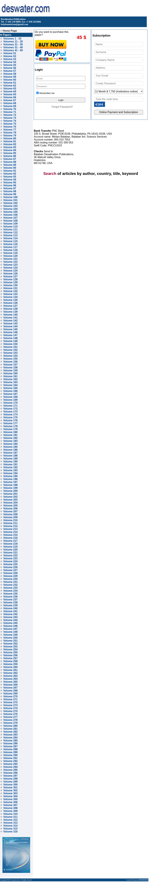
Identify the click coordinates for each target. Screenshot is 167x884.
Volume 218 (10, 543)
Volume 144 (10, 326)
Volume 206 (10, 508)
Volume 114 (10, 238)
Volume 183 (10, 441)
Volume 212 (10, 526)
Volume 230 (10, 579)
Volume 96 (9, 185)
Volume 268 (10, 690)
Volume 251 (10, 640)
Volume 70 (9, 109)
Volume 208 (10, 514)
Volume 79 (9, 135)
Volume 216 (10, 537)
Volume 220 (10, 549)
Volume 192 (10, 467)
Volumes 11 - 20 (13, 41)
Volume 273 (10, 705)
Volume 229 (10, 576)
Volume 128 (10, 279)
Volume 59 (9, 76)
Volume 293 (10, 764)
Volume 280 (10, 725)
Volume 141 (10, 317)
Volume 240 (10, 608)
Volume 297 (10, 775)
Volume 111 (10, 229)
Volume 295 (10, 769)
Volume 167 (10, 394)
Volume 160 (10, 373)
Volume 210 (10, 520)
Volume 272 (10, 702)
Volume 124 (10, 267)
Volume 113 (10, 235)
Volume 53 (9, 59)
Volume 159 (10, 370)
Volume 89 (9, 164)
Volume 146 (10, 332)
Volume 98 (9, 191)
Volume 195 (10, 476)
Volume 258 (10, 661)
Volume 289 (10, 752)
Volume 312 (10, 819)
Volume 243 (10, 617)
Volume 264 (10, 678)
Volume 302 (10, 790)
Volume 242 (10, 614)
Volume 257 (10, 658)
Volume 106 (10, 214)
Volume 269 (10, 693)
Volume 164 (10, 385)
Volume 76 (9, 126)
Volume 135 (10, 300)
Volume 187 (10, 452)
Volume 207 (10, 511)
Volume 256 (10, 655)
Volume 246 (10, 626)
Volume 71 (9, 112)
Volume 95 (9, 182)
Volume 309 (10, 811)
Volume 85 (9, 153)
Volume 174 (10, 414)
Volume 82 (9, 144)
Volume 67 (9, 100)
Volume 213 (10, 529)
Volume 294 (10, 767)
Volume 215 (10, 535)
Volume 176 (10, 420)
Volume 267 (10, 687)
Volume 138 (10, 308)
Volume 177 (10, 423)
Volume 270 (10, 696)
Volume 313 (10, 822)
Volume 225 (10, 564)
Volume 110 (10, 226)
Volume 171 (10, 405)
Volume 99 (9, 194)
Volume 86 (9, 156)
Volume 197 (10, 482)
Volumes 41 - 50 (13, 50)
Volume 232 (10, 584)
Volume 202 (10, 496)
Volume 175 (10, 417)
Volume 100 (10, 197)
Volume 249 (10, 634)
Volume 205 (10, 505)
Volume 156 (10, 361)
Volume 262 (10, 673)
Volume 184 (10, 443)
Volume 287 (10, 746)
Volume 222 (10, 555)
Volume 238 (10, 602)
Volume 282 (10, 731)
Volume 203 (10, 499)
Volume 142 (10, 320)
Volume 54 (9, 62)
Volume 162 (10, 379)
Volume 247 (10, 629)
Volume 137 (10, 305)
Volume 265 (10, 681)
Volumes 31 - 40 (13, 47)
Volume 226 (10, 567)
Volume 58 (9, 73)
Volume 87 (9, 159)
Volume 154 (10, 355)
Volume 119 (10, 253)
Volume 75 (9, 123)
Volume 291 (10, 758)
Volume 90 (9, 167)
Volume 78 (9, 132)
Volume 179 (10, 429)
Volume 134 (10, 297)
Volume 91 (9, 170)
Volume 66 (9, 97)
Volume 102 (10, 203)
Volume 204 (10, 502)
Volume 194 (10, 473)
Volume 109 (10, 223)
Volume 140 (10, 314)
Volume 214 (10, 532)
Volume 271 (10, 699)
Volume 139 (10, 311)
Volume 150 (10, 344)
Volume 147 (10, 335)
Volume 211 (10, 523)
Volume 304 (10, 796)
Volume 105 (10, 211)
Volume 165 (10, 388)
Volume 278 (10, 720)
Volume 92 (9, 173)
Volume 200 (10, 490)
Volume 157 (10, 364)
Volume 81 (9, 141)
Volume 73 (9, 117)
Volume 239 (10, 605)
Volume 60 (9, 79)
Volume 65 (9, 94)
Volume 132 (10, 291)
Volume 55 (9, 65)
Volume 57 (9, 71)
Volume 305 (10, 799)
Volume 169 (10, 399)
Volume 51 (9, 53)
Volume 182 (10, 438)
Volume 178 (10, 426)
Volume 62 (9, 85)
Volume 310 (10, 814)
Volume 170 (10, 402)
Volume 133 (10, 294)
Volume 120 (10, 256)
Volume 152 (10, 350)
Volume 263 (10, 676)
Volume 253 (10, 646)
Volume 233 (10, 587)
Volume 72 (9, 115)
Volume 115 (10, 241)
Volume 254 (10, 649)
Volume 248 (10, 631)
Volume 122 (10, 261)
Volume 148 (10, 338)
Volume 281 (10, 728)
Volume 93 (9, 176)
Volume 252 (10, 643)
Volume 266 (10, 684)
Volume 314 (10, 825)
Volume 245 (10, 623)
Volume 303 (10, 793)
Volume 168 (10, 396)
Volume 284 (10, 737)
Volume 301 (10, 787)
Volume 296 (10, 772)
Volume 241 (10, 611)
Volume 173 (10, 411)
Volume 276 (10, 714)
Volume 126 (10, 273)
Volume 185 (10, 446)
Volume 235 (10, 593)
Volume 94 (9, 179)
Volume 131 (10, 288)
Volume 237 (10, 599)
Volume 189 (10, 458)
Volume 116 (10, 244)
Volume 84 (9, 150)
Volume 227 (10, 570)
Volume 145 (10, 329)
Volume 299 (10, 781)
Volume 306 (10, 802)
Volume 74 (9, 120)
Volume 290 (10, 755)
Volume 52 (9, 56)
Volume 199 (10, 488)
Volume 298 (10, 778)
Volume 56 (9, 68)
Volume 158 (10, 367)
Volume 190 (10, 461)
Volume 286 (10, 743)
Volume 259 (10, 664)
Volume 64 (9, 91)
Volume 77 (9, 129)
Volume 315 (10, 828)
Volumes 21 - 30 (13, 44)
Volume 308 (10, 808)
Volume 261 (10, 670)
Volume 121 (10, 258)
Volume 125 (10, 270)
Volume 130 (10, 285)
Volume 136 (10, 303)
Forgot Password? (62, 106)
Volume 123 (10, 264)
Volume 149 (10, 341)
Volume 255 (10, 652)
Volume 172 (10, 408)
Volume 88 (9, 162)
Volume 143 (10, 323)
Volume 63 (9, 88)
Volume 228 (10, 573)
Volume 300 (10, 784)
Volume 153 (10, 352)
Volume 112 (10, 232)
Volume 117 (10, 247)
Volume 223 (10, 558)
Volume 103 (10, 206)
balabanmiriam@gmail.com (14, 24)
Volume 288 (10, 749)
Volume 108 (10, 220)
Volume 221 (10, 552)
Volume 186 (10, 449)
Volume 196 (10, 479)
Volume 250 (10, 637)
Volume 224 (10, 561)
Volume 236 (10, 596)
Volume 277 (10, 717)
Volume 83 (9, 147)
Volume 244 (10, 620)
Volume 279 (10, 722)
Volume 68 (9, 103)
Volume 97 (9, 188)
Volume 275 (10, 711)
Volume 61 (9, 82)
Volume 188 (10, 455)
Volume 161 (10, 376)
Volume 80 (9, 138)
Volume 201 (10, 493)
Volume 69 (9, 106)
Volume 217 (10, 540)
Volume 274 (10, 708)
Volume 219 (10, 546)
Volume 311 (10, 816)
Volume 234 (10, 590)
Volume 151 (10, 347)
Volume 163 (10, 382)
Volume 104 (10, 209)
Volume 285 (10, 740)
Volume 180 (10, 432)
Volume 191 (10, 464)
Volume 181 (10, 435)
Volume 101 (10, 200)
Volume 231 (10, 582)
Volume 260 (10, 667)
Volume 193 (10, 470)
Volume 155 (10, 358)
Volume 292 (10, 761)
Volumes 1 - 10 (12, 38)
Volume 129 (10, 282)
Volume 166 (10, 391)
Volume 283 (10, 734)
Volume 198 (10, 485)
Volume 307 (10, 805)
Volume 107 (10, 217)
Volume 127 (10, 276)
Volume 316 (10, 831)
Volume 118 (10, 250)
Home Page (8, 30)
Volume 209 (10, 517)
